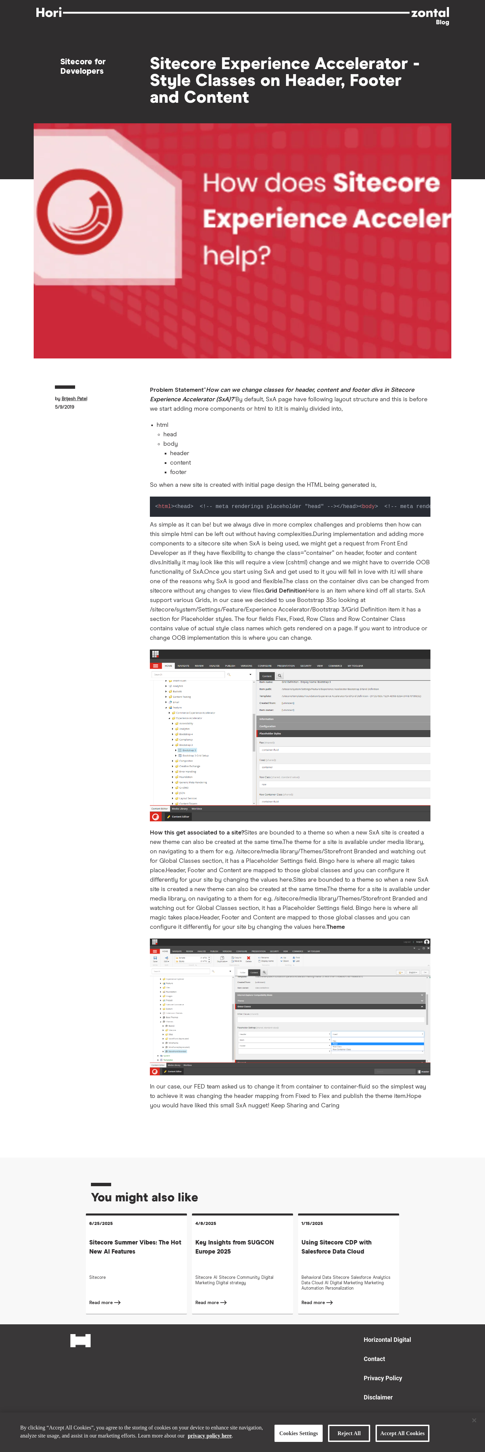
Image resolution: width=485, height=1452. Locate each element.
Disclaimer (378, 1397)
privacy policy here (209, 1435)
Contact (374, 1358)
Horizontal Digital (387, 1339)
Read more (101, 1302)
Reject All (349, 1433)
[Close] (474, 1420)
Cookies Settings (298, 1433)
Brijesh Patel (74, 399)
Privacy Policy (383, 1378)
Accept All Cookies (402, 1433)
